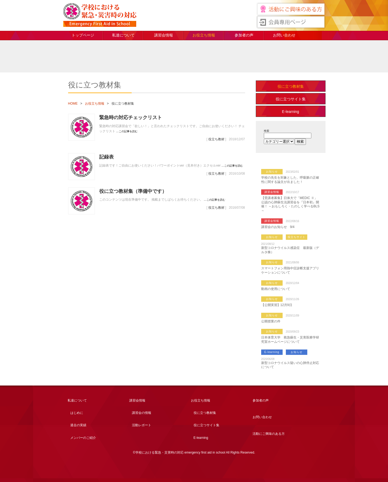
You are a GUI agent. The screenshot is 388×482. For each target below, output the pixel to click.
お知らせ (272, 171)
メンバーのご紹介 (83, 438)
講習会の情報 (141, 413)
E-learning (290, 111)
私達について (123, 35)
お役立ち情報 (204, 35)
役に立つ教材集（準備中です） (133, 191)
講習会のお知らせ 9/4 (278, 227)
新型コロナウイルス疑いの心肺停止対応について (290, 365)
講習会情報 (163, 35)
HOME (73, 103)
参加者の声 (244, 35)
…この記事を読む (127, 131)
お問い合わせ (284, 35)
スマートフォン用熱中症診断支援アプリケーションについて (290, 270)
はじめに (76, 413)
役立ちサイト (296, 237)
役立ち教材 (216, 139)
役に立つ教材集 (291, 86)
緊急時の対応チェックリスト (130, 117)
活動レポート (141, 425)
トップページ (83, 35)
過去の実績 (78, 425)
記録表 (106, 157)
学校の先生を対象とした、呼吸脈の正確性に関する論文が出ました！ (290, 180)
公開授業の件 (270, 321)
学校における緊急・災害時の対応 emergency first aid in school (100, 15)
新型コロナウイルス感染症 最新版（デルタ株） (290, 250)
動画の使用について (275, 289)
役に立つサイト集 (291, 99)
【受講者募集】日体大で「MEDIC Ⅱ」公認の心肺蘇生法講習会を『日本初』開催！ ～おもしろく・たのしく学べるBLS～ (290, 204)
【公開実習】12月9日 (276, 305)
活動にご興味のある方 (269, 434)
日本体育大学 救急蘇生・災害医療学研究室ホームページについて (290, 340)
